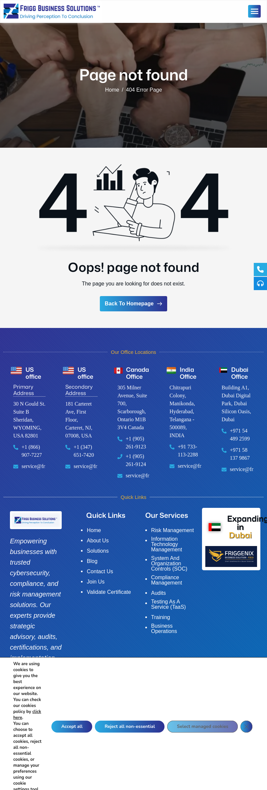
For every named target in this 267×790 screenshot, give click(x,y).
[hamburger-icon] (254, 11)
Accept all (69, 741)
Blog (92, 561)
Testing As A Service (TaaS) (168, 604)
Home (94, 530)
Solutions (98, 551)
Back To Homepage (133, 303)
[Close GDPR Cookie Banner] (246, 742)
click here (22, 730)
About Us (98, 540)
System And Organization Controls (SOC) (169, 564)
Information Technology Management (166, 544)
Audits (158, 593)
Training (160, 617)
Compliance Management (166, 580)
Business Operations (164, 628)
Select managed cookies (202, 741)
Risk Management (172, 530)
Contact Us (100, 571)
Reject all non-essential (127, 741)
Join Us (95, 582)
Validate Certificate (109, 592)
